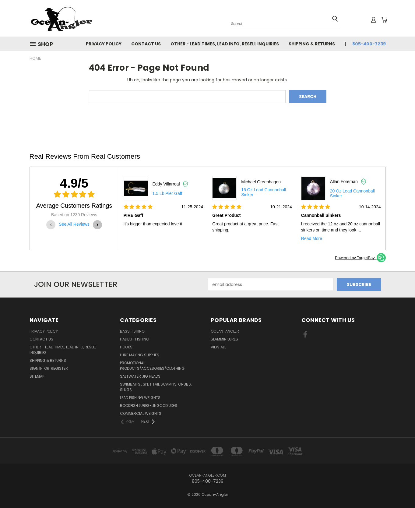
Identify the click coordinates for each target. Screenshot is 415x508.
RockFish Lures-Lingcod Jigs (148, 405)
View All (218, 347)
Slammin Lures (224, 339)
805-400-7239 (369, 44)
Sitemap (37, 376)
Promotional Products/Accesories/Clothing (152, 365)
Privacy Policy (103, 44)
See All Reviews (74, 224)
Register (59, 368)
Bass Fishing (132, 331)
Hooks (126, 347)
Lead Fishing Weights (140, 397)
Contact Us (146, 44)
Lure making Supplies (139, 355)
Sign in (37, 368)
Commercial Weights (140, 413)
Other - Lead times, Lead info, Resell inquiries (225, 44)
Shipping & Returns (312, 44)
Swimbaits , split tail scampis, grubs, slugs (156, 387)
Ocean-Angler (225, 331)
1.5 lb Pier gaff (167, 193)
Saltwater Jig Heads (140, 376)
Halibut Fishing (134, 339)
